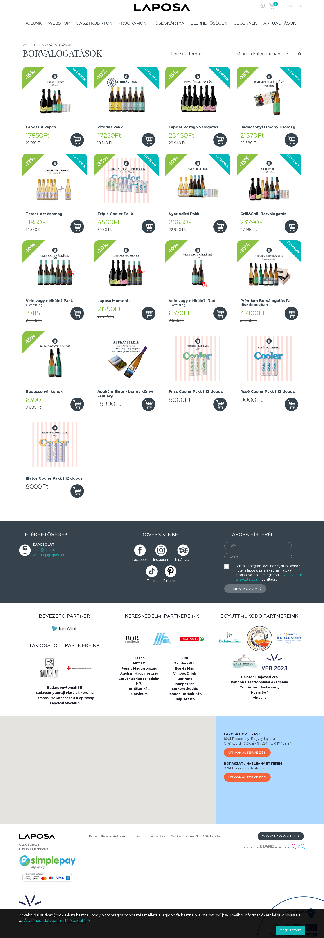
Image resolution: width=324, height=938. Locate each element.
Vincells (259, 698)
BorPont (185, 679)
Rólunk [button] (33, 23)
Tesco (139, 658)
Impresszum (138, 836)
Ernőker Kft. (139, 689)
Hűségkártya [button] (168, 23)
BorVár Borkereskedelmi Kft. (139, 681)
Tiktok (152, 581)
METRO (139, 663)
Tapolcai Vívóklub (64, 703)
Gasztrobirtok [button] (94, 23)
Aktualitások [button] (279, 23)
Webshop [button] (59, 23)
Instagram (161, 560)
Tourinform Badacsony (259, 687)
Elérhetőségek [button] (209, 23)
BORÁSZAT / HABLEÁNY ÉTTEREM (253, 764)
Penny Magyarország (139, 668)
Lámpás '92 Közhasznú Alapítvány (64, 698)
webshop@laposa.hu (49, 555)
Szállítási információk (185, 836)
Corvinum (139, 694)
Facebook (140, 560)
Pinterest (170, 581)
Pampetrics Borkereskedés (184, 686)
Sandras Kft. (184, 663)
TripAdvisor (183, 560)
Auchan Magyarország (139, 674)
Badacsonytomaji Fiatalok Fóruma (64, 693)
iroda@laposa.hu (45, 550)
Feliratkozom (245, 588)
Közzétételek (159, 836)
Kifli (185, 658)
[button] (108, 766)
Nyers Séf (259, 692)
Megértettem (290, 930)
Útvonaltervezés (247, 752)
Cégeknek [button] (245, 23)
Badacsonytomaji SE (64, 688)
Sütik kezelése (211, 836)
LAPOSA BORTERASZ (242, 734)
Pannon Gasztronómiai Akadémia (259, 682)
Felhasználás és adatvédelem (107, 836)
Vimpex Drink (184, 674)
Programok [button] (132, 23)
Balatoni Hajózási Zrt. (259, 677)
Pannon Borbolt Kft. (184, 694)
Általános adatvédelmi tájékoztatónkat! (59, 920)
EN (301, 5)
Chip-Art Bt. (184, 699)
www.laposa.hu (280, 836)
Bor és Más (184, 668)
